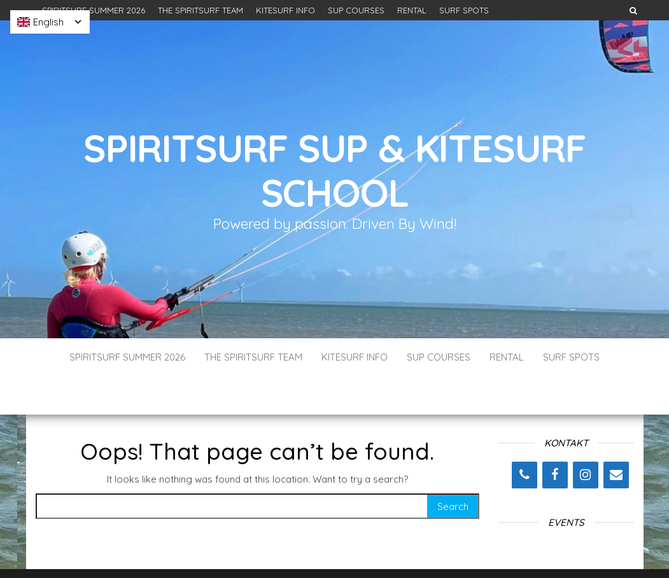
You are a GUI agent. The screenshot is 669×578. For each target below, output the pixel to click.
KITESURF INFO (285, 10)
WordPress (337, 551)
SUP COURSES (356, 10)
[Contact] (616, 436)
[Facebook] (555, 436)
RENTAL (411, 10)
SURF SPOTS (464, 10)
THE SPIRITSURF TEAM (200, 10)
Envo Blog (426, 551)
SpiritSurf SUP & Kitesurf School (334, 170)
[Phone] (524, 436)
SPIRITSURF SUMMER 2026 (93, 10)
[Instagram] (585, 436)
